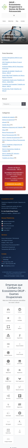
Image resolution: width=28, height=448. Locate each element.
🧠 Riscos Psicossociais (7, 225)
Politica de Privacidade (9, 276)
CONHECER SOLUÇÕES (14, 184)
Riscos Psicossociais (8, 132)
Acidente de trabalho (8, 117)
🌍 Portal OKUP (5, 230)
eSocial (4, 122)
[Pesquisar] (24, 104)
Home (4, 21)
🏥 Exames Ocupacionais (7, 221)
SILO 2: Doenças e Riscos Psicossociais (13, 140)
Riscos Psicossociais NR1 (9, 135)
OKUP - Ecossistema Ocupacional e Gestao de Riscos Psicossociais (16, 7)
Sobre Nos (10, 21)
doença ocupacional (8, 120)
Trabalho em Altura (8, 158)
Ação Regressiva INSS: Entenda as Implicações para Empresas (13, 37)
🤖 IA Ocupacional (6, 228)
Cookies (17, 276)
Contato (23, 21)
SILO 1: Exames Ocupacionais (11, 137)
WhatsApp (5, 259)
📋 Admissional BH (6, 223)
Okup (3, 130)
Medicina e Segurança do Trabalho (12, 127)
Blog (17, 21)
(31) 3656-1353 (7, 257)
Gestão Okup (6, 125)
